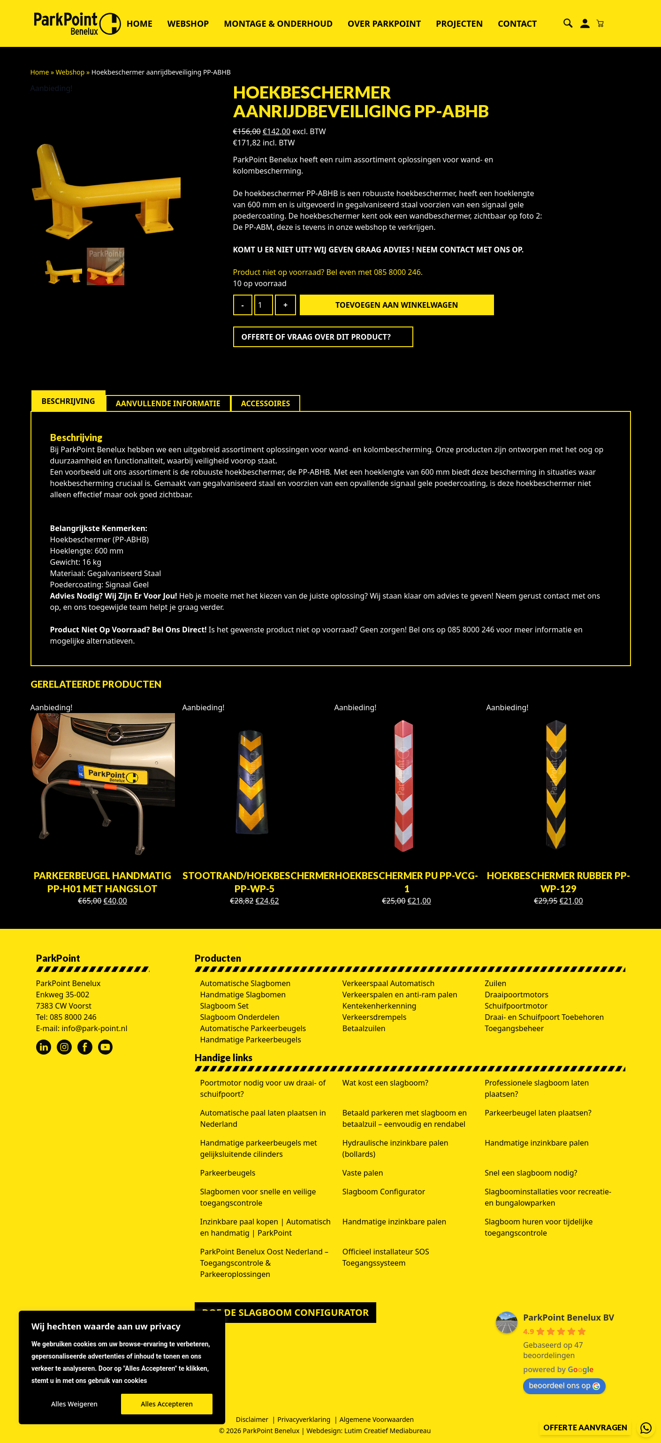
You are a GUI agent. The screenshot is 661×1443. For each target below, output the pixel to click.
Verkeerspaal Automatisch (388, 983)
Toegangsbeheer (514, 1028)
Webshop (188, 23)
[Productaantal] (263, 305)
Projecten (459, 23)
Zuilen (495, 983)
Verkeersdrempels (374, 1017)
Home (139, 23)
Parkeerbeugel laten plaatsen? (538, 1113)
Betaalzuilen (364, 1028)
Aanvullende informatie (168, 403)
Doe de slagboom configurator (285, 1312)
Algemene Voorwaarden (377, 1419)
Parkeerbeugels (228, 1173)
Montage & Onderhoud (278, 23)
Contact (517, 23)
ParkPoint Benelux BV (568, 1317)
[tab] (68, 401)
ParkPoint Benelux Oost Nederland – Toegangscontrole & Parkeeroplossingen (264, 1262)
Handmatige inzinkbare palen (537, 1143)
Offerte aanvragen (585, 1427)
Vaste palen (362, 1173)
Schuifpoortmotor (516, 1006)
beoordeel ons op (564, 1385)
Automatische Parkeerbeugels (253, 1028)
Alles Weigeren (74, 1403)
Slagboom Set (224, 1006)
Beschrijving (68, 401)
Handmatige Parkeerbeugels (250, 1039)
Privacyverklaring (303, 1419)
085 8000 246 (73, 1017)
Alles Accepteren (167, 1403)
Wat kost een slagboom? (385, 1083)
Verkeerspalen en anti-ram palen (399, 994)
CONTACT (457, 249)
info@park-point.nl (94, 1028)
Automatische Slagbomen (245, 983)
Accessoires (265, 403)
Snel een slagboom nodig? (531, 1173)
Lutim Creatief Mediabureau (387, 1430)
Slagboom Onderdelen (240, 1017)
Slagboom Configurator (383, 1191)
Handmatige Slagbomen (243, 994)
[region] (122, 1367)
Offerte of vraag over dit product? (316, 337)
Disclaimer (252, 1419)
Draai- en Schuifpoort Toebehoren (544, 1017)
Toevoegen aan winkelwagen (396, 305)
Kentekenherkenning (379, 1006)
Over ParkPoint (384, 23)
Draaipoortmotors (516, 994)
